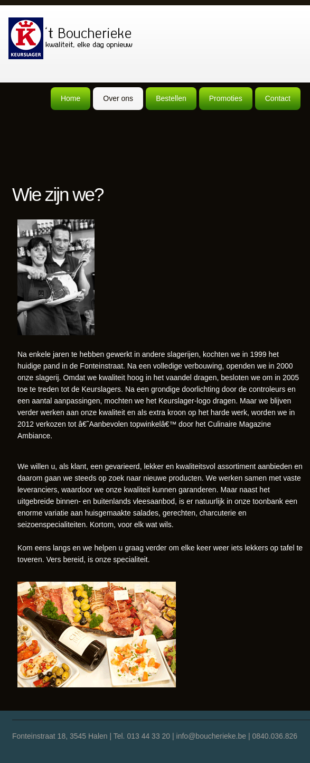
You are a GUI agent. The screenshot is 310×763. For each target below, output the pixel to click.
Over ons (118, 98)
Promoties (225, 98)
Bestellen (171, 98)
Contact (277, 98)
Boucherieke (71, 38)
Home (70, 98)
